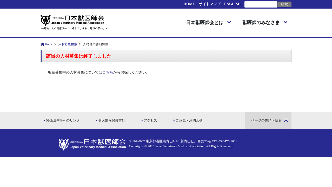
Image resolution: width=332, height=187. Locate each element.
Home (48, 44)
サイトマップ (210, 4)
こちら (107, 72)
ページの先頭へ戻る (266, 120)
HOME (189, 4)
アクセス (150, 120)
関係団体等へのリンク (63, 120)
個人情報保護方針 (111, 120)
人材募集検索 (67, 44)
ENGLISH (232, 4)
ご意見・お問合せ (189, 120)
